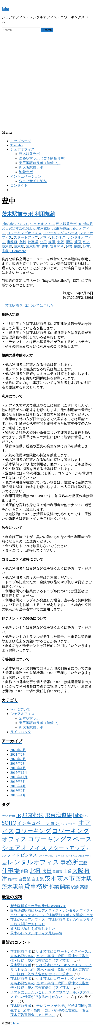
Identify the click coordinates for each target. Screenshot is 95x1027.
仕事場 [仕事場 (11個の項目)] (11, 870)
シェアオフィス (22, 149)
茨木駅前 (33, 246)
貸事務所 (57, 246)
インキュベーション (25, 176)
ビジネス (59, 237)
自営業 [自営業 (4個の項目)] (24, 879)
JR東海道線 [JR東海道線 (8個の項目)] (58, 815)
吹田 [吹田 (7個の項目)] (46, 871)
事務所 (12, 242)
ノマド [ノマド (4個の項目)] (13, 855)
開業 (77, 246)
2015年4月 (18, 786)
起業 (69, 246)
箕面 (77, 242)
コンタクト (19, 185)
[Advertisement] (47, 80)
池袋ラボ (26, 172)
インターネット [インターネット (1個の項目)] (69, 824)
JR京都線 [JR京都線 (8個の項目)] (33, 815)
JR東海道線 (61, 228)
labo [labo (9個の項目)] (78, 815)
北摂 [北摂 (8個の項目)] (35, 871)
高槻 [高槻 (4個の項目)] (84, 887)
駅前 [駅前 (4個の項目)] (75, 887)
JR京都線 (43, 228)
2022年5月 (18, 750)
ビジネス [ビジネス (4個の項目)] (29, 855)
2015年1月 (18, 795)
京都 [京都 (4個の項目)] (83, 863)
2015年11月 (18, 777)
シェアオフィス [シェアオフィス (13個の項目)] (24, 847)
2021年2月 (18, 754)
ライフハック (20, 732)
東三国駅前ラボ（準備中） (39, 163)
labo (5, 8)
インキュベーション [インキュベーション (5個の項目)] (38, 823)
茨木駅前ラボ (29, 154)
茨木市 (7, 246)
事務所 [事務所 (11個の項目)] (69, 862)
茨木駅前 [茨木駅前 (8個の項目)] (12, 886)
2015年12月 (19, 772)
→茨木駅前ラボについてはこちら (28, 305)
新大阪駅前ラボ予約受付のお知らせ (38, 906)
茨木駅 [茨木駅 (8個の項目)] (84, 879)
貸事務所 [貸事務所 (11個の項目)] (36, 886)
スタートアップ (26, 237)
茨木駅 (19, 246)
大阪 (60, 242)
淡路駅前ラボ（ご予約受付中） (43, 158)
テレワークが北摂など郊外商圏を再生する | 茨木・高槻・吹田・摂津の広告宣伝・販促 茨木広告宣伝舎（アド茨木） (51, 1010)
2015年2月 (18, 791)
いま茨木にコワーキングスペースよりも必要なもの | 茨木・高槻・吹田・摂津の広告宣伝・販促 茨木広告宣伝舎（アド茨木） (51, 956)
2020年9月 (18, 759)
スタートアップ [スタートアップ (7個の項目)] (67, 848)
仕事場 (33, 242)
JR (33, 228)
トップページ (20, 141)
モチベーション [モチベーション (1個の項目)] (46, 856)
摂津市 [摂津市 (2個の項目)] (12, 879)
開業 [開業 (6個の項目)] (65, 886)
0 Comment (18, 251)
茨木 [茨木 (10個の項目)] (50, 878)
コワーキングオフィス (24, 233)
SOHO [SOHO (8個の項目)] (9, 823)
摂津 (69, 242)
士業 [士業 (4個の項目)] (67, 871)
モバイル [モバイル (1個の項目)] (60, 856)
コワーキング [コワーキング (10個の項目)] (33, 831)
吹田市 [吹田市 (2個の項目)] (57, 871)
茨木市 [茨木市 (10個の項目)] (66, 878)
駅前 (86, 246)
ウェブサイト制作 (33, 181)
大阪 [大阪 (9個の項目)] (78, 871)
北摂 (43, 242)
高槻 (5, 251)
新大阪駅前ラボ (31, 167)
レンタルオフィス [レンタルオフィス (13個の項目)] (33, 862)
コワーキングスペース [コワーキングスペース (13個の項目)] (60, 839)
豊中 (44, 246)
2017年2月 (18, 763)
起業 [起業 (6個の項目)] (54, 886)
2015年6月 (18, 781)
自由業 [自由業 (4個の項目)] (38, 879)
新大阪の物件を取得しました (32, 928)
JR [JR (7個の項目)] (18, 815)
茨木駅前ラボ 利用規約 (28, 214)
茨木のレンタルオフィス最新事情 (36, 933)
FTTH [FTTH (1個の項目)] (12, 816)
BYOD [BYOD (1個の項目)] (5, 816)
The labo (16, 145)
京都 (22, 242)
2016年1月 (18, 768)
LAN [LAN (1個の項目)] (86, 816)
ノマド (45, 237)
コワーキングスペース (60, 233)
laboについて (18, 224)
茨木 (86, 242)
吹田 (51, 242)
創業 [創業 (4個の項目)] (25, 871)
